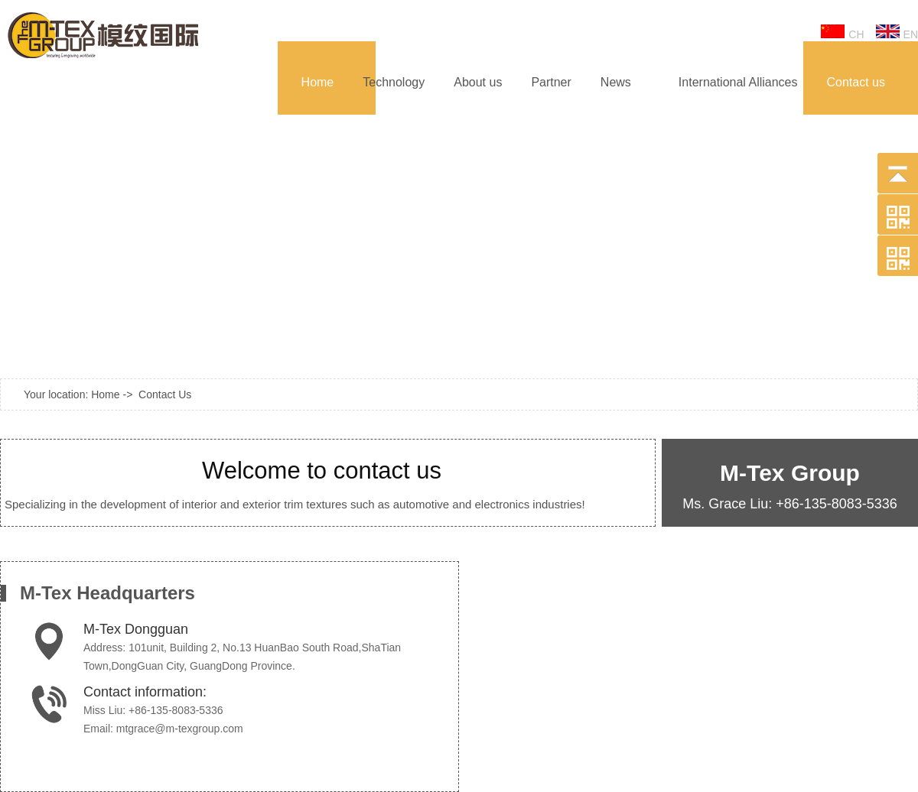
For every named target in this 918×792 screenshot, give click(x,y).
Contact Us (164, 394)
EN (897, 32)
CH (842, 32)
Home (105, 394)
